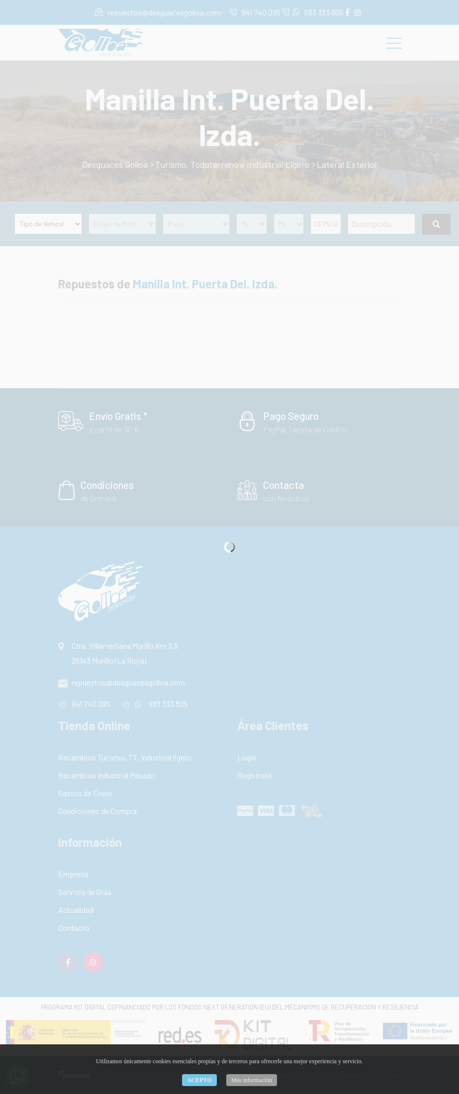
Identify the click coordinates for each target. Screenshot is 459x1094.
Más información (251, 1080)
